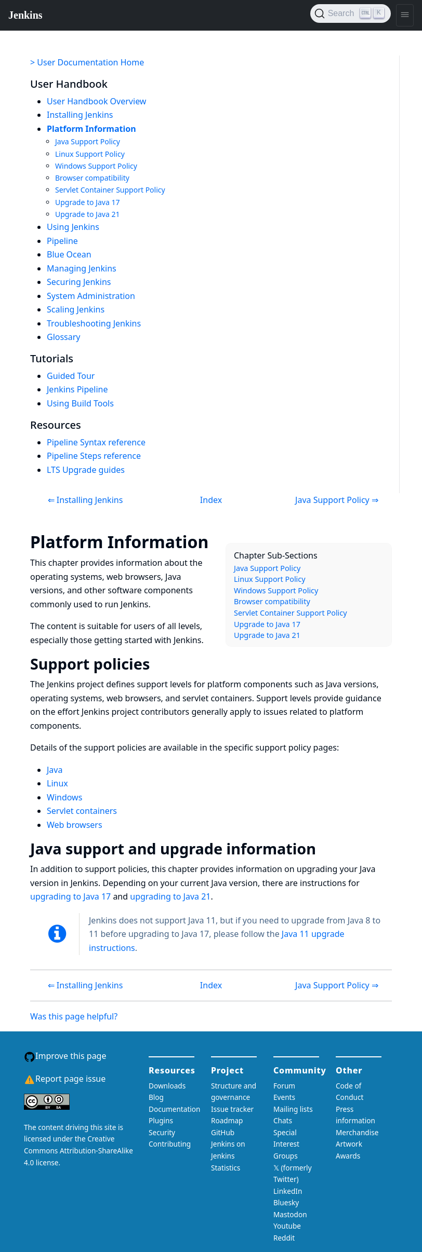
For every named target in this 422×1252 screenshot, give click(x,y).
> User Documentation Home (87, 62)
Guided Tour (71, 376)
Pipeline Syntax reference (96, 442)
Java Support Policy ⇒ (336, 500)
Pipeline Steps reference (94, 455)
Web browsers (74, 825)
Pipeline (62, 241)
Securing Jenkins (79, 282)
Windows (64, 797)
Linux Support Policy (90, 154)
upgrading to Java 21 (170, 896)
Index (211, 500)
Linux (57, 783)
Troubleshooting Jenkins (94, 323)
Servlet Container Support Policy (110, 190)
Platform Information (91, 128)
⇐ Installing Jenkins (85, 500)
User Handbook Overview (96, 101)
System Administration (91, 296)
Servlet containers (82, 810)
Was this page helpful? (73, 1016)
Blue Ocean (69, 254)
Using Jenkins (73, 227)
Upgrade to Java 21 (87, 214)
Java (54, 769)
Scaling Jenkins (75, 309)
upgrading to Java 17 (70, 896)
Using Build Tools (80, 403)
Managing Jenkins (81, 268)
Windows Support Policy (96, 166)
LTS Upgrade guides (86, 469)
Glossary (64, 337)
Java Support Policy (87, 141)
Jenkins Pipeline (77, 389)
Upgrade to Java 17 (87, 202)
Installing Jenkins (80, 114)
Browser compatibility (92, 178)
